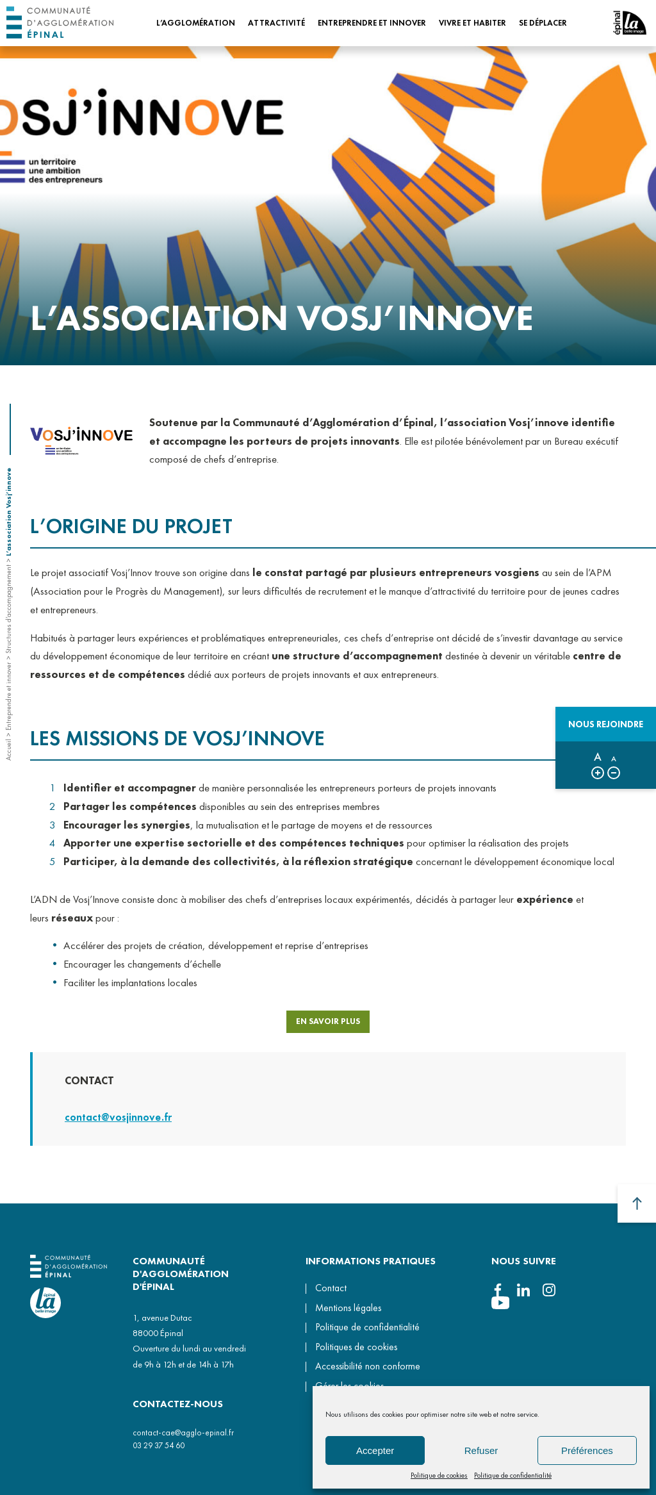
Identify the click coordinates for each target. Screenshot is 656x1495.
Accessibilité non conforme (367, 1366)
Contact (331, 1288)
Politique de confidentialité (513, 1475)
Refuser (481, 1450)
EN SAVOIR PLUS (328, 1026)
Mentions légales (348, 1307)
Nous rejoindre (605, 724)
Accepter (375, 1450)
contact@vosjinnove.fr (118, 1128)
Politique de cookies (439, 1475)
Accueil (8, 750)
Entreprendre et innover (8, 696)
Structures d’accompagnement (8, 609)
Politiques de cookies (356, 1347)
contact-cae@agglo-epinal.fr (183, 1432)
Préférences (587, 1450)
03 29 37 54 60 (158, 1445)
